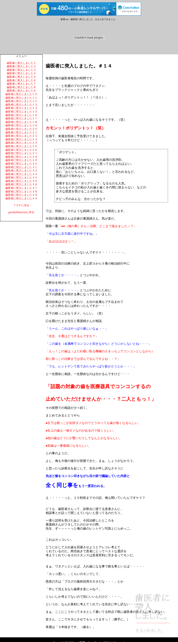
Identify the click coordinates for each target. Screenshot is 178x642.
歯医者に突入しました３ (21, 69)
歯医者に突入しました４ (21, 73)
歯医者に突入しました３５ (21, 181)
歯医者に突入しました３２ (21, 170)
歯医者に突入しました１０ (21, 94)
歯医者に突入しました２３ (21, 139)
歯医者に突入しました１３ (21, 104)
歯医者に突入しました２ (21, 66)
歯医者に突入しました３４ (21, 177)
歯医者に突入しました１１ (21, 97)
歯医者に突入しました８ (21, 87)
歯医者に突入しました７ (21, 83)
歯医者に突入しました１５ (21, 111)
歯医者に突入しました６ (21, 80)
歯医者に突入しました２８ (21, 156)
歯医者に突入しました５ (21, 76)
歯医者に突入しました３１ (21, 167)
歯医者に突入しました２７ (21, 153)
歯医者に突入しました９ (21, 90)
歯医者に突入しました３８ (21, 191)
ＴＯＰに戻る (21, 205)
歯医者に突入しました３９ (21, 194)
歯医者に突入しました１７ (21, 118)
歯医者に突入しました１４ (21, 108)
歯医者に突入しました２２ (21, 135)
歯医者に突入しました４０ (21, 198)
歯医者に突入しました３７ (21, 188)
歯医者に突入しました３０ (21, 163)
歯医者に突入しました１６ (21, 115)
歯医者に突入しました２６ (21, 149)
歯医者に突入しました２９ (21, 160)
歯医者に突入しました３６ (21, 184)
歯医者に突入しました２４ (21, 142)
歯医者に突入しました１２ (21, 101)
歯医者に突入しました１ (21, 63)
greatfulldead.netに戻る (21, 212)
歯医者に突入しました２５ (21, 146)
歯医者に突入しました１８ (21, 122)
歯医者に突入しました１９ (21, 125)
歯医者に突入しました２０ (21, 128)
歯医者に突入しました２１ (21, 132)
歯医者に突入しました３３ (21, 174)
